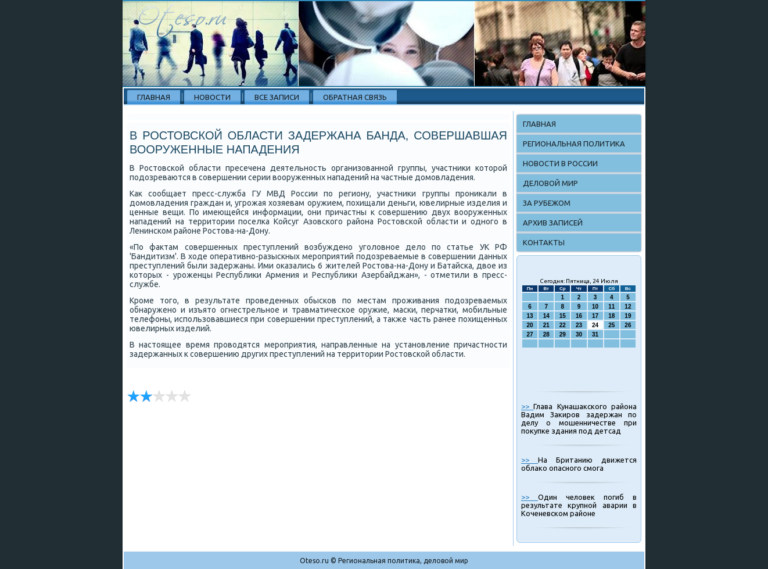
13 (530, 316)
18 (611, 316)
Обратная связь (355, 97)
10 (595, 306)
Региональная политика (574, 143)
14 (546, 316)
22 (562, 325)
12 (628, 306)
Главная (153, 97)
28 (546, 334)
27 (530, 334)
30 (579, 334)
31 (595, 334)
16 (579, 316)
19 (628, 316)
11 (611, 306)
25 (611, 325)
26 (628, 325)
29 (562, 334)
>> (527, 406)
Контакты (544, 242)
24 (595, 325)
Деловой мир (550, 183)
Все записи (276, 97)
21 (546, 325)
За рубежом (546, 203)
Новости (212, 97)
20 (530, 325)
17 (595, 316)
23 (579, 325)
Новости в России (560, 163)
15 (562, 316)
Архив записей (553, 223)
